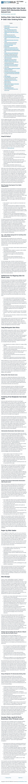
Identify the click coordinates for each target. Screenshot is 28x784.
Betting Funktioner (7, 82)
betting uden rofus (10, 148)
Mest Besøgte (6, 46)
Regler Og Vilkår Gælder (8, 45)
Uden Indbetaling (7, 76)
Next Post (21, 777)
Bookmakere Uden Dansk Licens (10, 71)
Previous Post (8, 777)
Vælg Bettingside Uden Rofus (9, 34)
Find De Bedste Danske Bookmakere (10, 55)
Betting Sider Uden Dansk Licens (10, 36)
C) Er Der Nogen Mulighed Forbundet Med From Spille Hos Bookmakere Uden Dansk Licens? (11, 73)
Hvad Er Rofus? (7, 25)
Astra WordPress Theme (22, 781)
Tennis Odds (6, 67)
